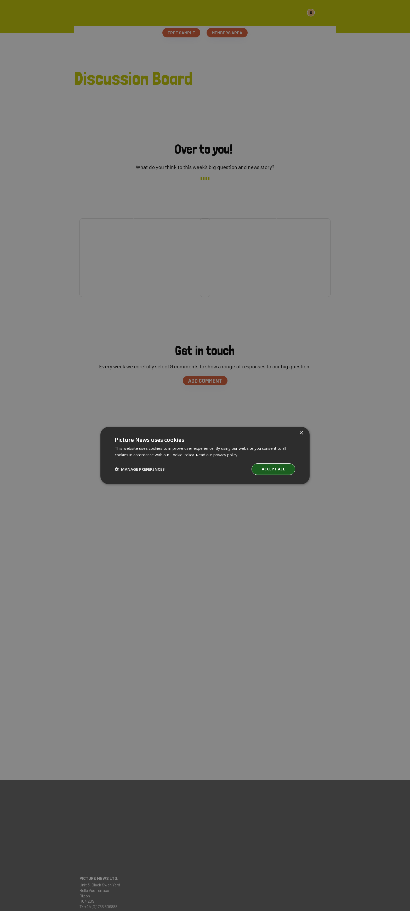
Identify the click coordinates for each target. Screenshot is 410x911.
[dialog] (205, 455)
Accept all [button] (273, 468)
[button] (140, 469)
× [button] (301, 433)
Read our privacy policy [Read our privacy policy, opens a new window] (216, 454)
